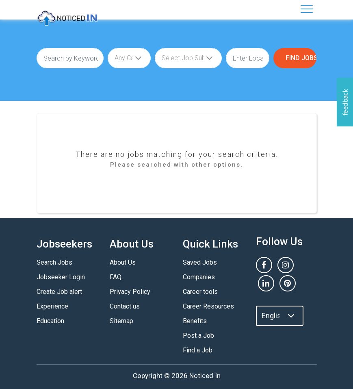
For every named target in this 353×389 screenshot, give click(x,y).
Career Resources (208, 306)
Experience (52, 306)
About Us (123, 262)
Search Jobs (54, 262)
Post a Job (198, 335)
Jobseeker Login (61, 277)
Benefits (195, 321)
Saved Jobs (200, 262)
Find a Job (197, 350)
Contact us (125, 306)
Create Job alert (59, 292)
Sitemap (121, 321)
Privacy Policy (130, 292)
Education (50, 321)
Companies (199, 277)
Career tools (200, 292)
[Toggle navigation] (307, 9)
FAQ (115, 277)
